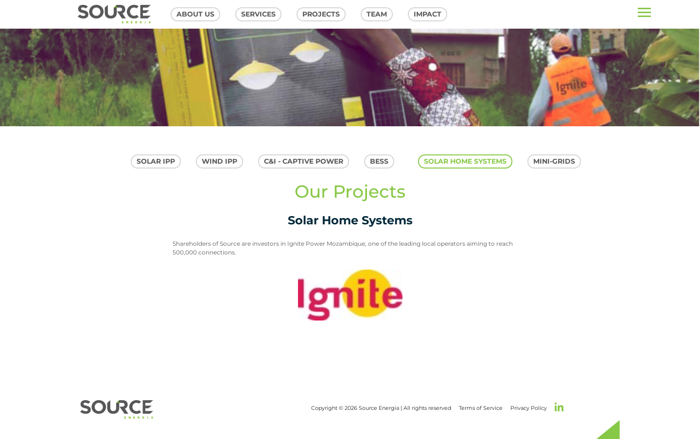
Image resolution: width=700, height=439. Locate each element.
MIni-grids (554, 161)
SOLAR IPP (156, 161)
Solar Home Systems (465, 161)
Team (377, 14)
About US (195, 14)
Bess (379, 161)
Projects (321, 14)
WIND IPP (219, 161)
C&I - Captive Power (303, 161)
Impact (427, 14)
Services (258, 14)
